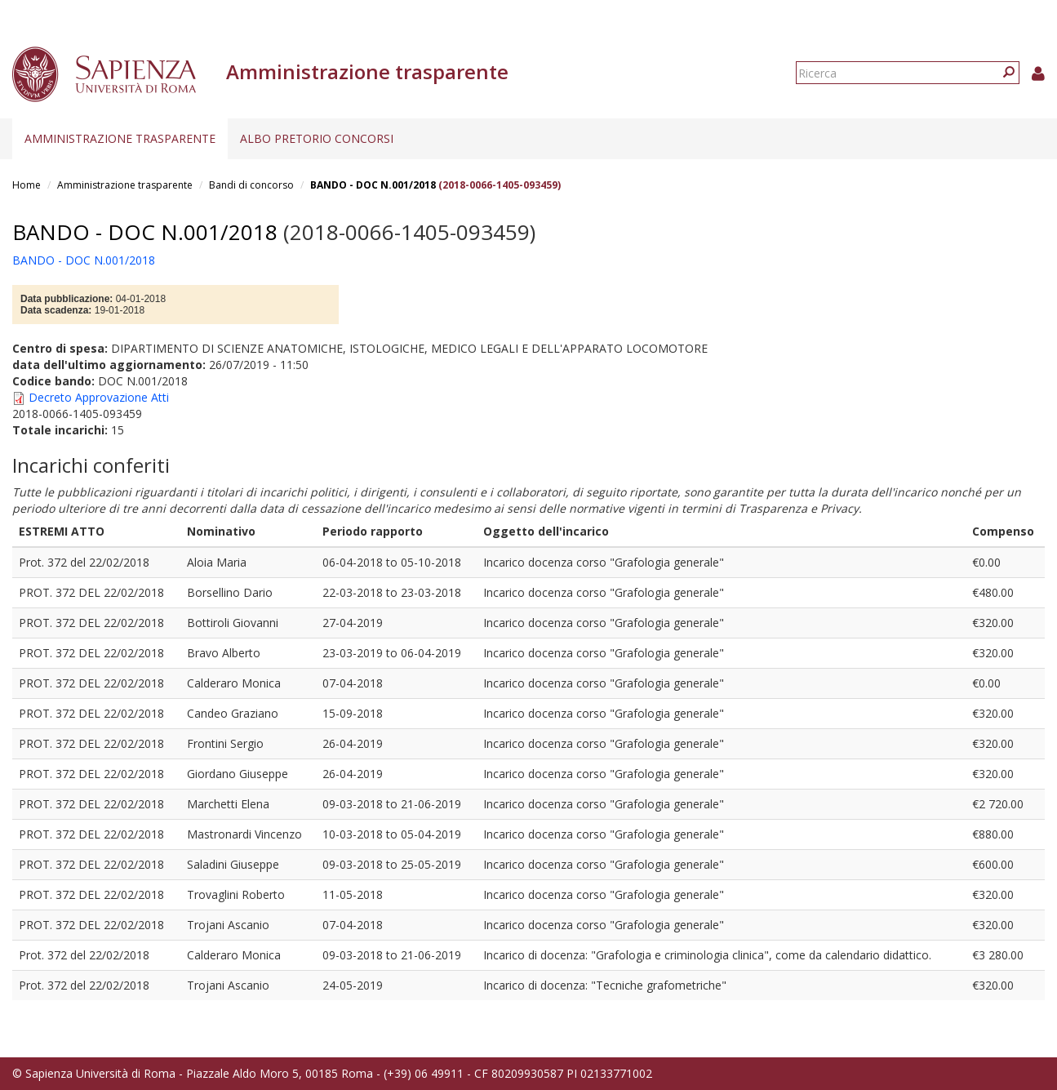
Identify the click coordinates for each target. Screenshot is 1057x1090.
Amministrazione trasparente (119, 138)
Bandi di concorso (251, 185)
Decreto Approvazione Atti (99, 397)
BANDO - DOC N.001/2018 (373, 185)
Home (26, 185)
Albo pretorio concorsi (316, 138)
